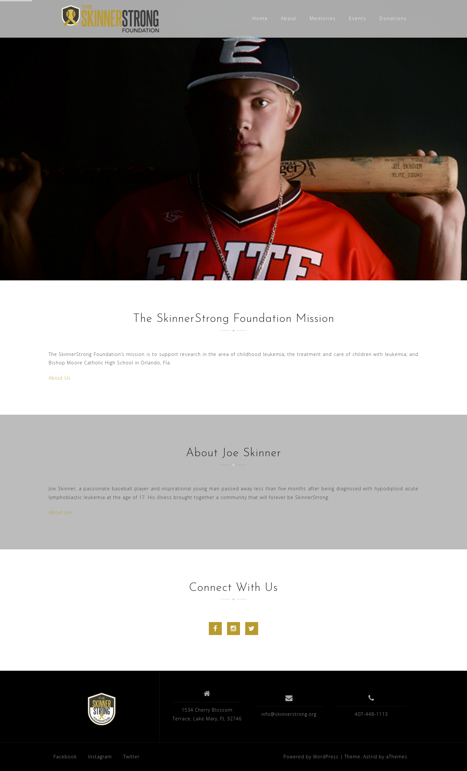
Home (260, 18)
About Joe (60, 512)
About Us (60, 378)
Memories (323, 18)
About (289, 18)
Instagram (100, 756)
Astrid (370, 756)
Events (357, 18)
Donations (393, 18)
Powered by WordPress (311, 756)
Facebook (65, 756)
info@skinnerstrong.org (289, 714)
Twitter (131, 756)
